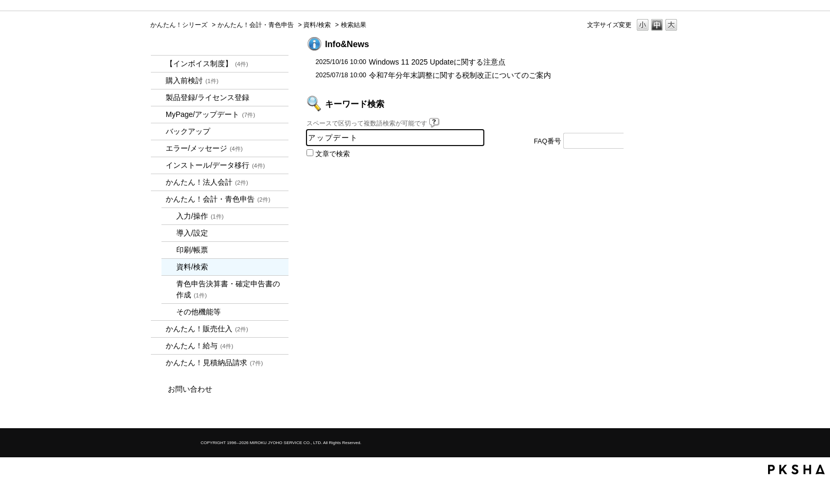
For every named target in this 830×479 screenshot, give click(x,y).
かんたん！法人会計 (207, 182)
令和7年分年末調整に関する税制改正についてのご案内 (460, 75)
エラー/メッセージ (204, 148)
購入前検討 (192, 80)
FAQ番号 (547, 141)
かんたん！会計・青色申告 (256, 25)
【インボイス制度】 (207, 63)
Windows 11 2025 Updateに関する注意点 (437, 62)
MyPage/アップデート (210, 114)
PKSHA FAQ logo (796, 469)
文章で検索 (332, 154)
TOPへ (653, 184)
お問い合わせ (190, 389)
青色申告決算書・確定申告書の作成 (228, 289)
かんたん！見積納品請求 (214, 362)
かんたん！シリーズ (179, 25)
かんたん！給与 (199, 345)
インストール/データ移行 (215, 165)
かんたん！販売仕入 (207, 328)
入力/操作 (200, 216)
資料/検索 (316, 25)
